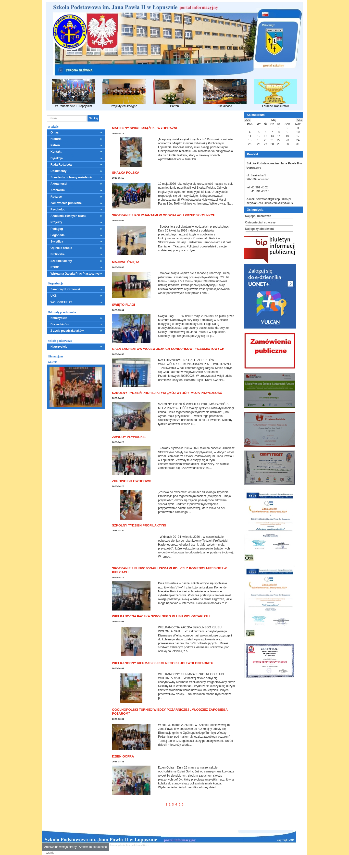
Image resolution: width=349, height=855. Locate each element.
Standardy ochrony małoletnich (72, 177)
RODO (54, 267)
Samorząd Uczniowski (65, 289)
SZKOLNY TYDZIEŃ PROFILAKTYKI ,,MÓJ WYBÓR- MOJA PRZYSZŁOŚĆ (167, 393)
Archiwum (57, 190)
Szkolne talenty (61, 261)
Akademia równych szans (68, 216)
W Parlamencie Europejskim (73, 93)
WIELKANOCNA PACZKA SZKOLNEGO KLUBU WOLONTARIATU (161, 616)
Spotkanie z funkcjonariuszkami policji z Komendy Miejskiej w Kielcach (169, 570)
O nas (54, 132)
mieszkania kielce (158, 845)
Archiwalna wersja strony (60, 847)
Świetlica (56, 241)
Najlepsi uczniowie (258, 216)
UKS (53, 295)
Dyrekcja (56, 158)
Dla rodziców (59, 324)
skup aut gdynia (117, 845)
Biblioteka (57, 254)
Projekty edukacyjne (124, 93)
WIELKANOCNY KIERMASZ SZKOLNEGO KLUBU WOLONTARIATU (162, 663)
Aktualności (225, 93)
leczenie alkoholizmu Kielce (182, 845)
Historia (56, 139)
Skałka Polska (125, 172)
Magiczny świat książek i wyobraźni (144, 128)
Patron (174, 93)
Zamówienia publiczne (66, 203)
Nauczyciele (58, 318)
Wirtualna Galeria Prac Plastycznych (75, 273)
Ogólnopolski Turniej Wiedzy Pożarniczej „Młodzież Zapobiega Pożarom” (170, 711)
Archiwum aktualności (93, 847)
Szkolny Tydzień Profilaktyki (139, 525)
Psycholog (57, 209)
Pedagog (56, 229)
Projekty (56, 222)
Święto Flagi (123, 304)
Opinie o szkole (61, 248)
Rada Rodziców (61, 164)
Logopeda (57, 235)
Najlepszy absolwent (259, 229)
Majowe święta (125, 262)
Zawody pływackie (129, 437)
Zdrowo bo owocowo (131, 481)
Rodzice (56, 196)
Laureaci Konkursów (275, 93)
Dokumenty (58, 171)
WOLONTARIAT (61, 302)
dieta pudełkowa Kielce (137, 845)
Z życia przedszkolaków (67, 330)
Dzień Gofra (123, 756)
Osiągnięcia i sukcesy (260, 222)
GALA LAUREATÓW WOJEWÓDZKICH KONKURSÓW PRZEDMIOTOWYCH (168, 349)
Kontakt (56, 151)
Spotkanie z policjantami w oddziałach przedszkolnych (163, 215)
